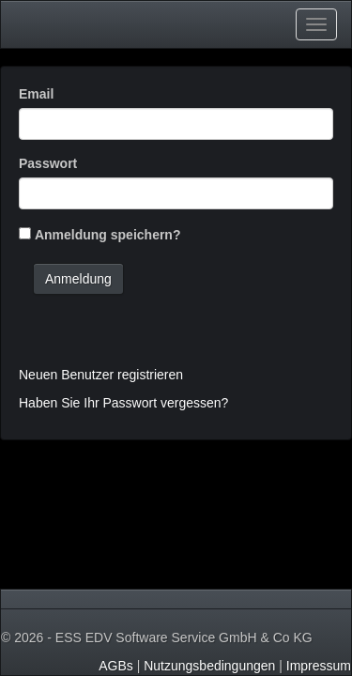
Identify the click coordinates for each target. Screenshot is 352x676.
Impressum (318, 665)
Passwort (48, 163)
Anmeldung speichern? (108, 234)
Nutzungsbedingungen (209, 665)
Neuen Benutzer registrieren (101, 374)
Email (36, 93)
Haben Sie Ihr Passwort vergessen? (123, 402)
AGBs (116, 665)
